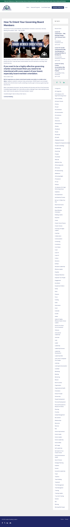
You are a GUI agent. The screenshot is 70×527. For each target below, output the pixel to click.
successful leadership (60, 471)
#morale (57, 159)
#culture (57, 118)
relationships (58, 420)
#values (57, 184)
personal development (60, 402)
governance (38, 28)
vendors (57, 499)
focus (56, 297)
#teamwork (62, 58)
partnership (57, 396)
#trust (61, 42)
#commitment (58, 41)
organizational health (60, 388)
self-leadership (58, 448)
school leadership (59, 439)
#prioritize (57, 168)
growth (56, 313)
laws (56, 340)
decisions (57, 261)
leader (56, 343)
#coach (56, 107)
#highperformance (59, 140)
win (56, 501)
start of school (58, 460)
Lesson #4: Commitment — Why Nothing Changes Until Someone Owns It (60, 35)
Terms (61, 519)
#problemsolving (59, 170)
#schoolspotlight (59, 176)
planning (57, 409)
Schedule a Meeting (58, 7)
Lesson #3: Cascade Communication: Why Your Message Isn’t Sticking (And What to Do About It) (60, 51)
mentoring (57, 377)
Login (66, 7)
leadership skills (59, 356)
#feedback (57, 129)
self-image (57, 445)
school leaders (58, 437)
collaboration (58, 236)
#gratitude (57, 134)
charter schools (58, 226)
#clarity (62, 72)
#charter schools (59, 101)
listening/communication (61, 366)
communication (58, 238)
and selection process (9, 28)
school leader (58, 434)
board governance (59, 204)
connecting (57, 241)
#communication (58, 57)
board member (18, 28)
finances (57, 294)
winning (57, 504)
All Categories (58, 91)
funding (57, 299)
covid (56, 250)
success (56, 468)
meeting (6, 30)
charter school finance (60, 223)
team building (58, 479)
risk (56, 428)
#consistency (58, 115)
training (57, 490)
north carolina (58, 382)
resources (57, 423)
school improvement (60, 431)
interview (43, 28)
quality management (60, 415)
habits (56, 316)
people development (60, 399)
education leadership (60, 266)
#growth (57, 137)
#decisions (57, 120)
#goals (56, 132)
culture (56, 258)
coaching (57, 233)
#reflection (57, 173)
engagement (58, 280)
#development (58, 123)
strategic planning (59, 462)
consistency (57, 244)
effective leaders (59, 269)
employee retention (59, 275)
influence (57, 330)
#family (57, 126)
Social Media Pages (45, 7)
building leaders (59, 214)
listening (57, 363)
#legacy (57, 154)
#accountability (58, 72)
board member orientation (28, 28)
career (56, 220)
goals (56, 302)
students (57, 465)
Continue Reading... (8, 96)
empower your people (60, 277)
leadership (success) (60, 348)
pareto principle (58, 393)
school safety (58, 442)
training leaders (59, 493)
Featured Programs (35, 7)
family (56, 288)
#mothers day (58, 162)
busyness (57, 217)
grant (56, 308)
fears (56, 291)
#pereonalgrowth (59, 165)
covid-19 (57, 255)
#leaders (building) (59, 145)
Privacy (66, 519)
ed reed (57, 263)
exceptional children (59, 286)
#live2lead (57, 156)
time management (59, 485)
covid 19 (57, 252)
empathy (57, 272)
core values (57, 247)
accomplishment (59, 194)
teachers (57, 476)
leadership (57, 345)
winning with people (60, 507)
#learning (57, 151)
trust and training (59, 496)
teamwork (57, 482)
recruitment (11, 30)
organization (58, 385)
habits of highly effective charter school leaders (60, 321)
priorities (57, 412)
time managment (59, 487)
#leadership (57, 42)
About (27, 7)
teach (15, 30)
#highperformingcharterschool (62, 143)
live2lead (57, 368)
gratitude (57, 311)
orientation (57, 391)
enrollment (57, 283)
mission (57, 379)
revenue (57, 426)
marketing (57, 371)
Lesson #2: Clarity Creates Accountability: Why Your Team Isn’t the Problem (60, 67)
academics (57, 192)
